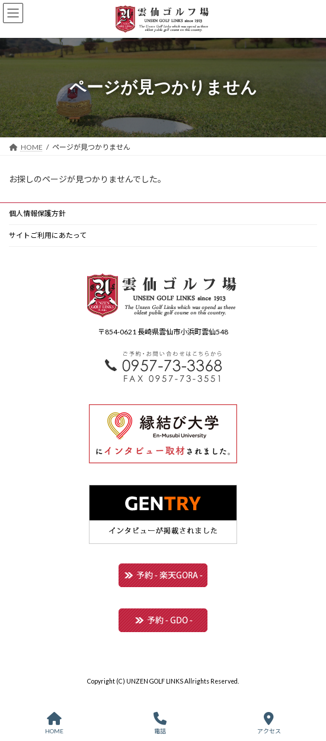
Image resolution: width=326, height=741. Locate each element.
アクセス (269, 723)
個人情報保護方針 (37, 213)
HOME (54, 723)
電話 (160, 723)
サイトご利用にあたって (48, 235)
